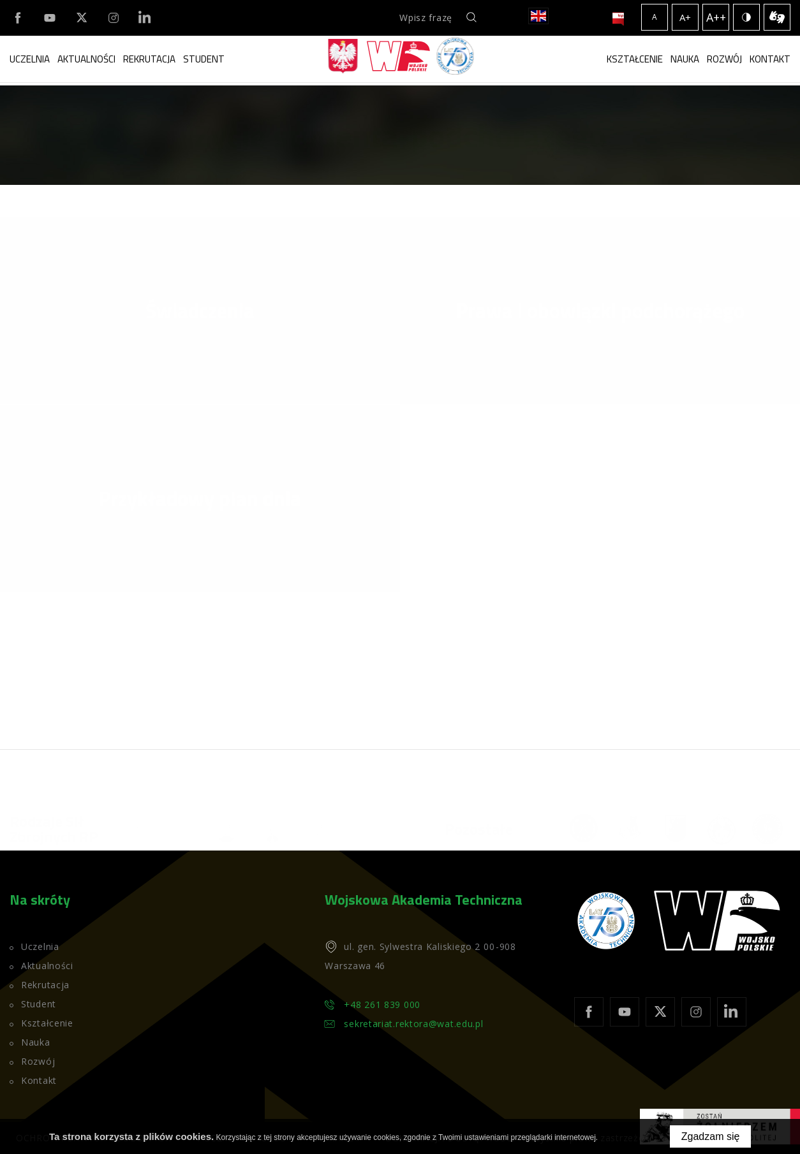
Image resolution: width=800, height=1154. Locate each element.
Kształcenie (635, 59)
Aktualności (86, 59)
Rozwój (724, 59)
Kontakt (770, 59)
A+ (685, 17)
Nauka (684, 59)
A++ (716, 17)
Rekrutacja (149, 59)
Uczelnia (30, 59)
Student (204, 59)
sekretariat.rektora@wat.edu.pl (413, 1024)
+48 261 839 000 (382, 1004)
